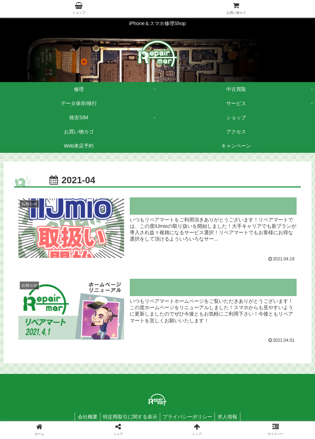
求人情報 (230, 417)
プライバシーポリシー (188, 417)
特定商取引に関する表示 (129, 417)
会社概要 (84, 417)
